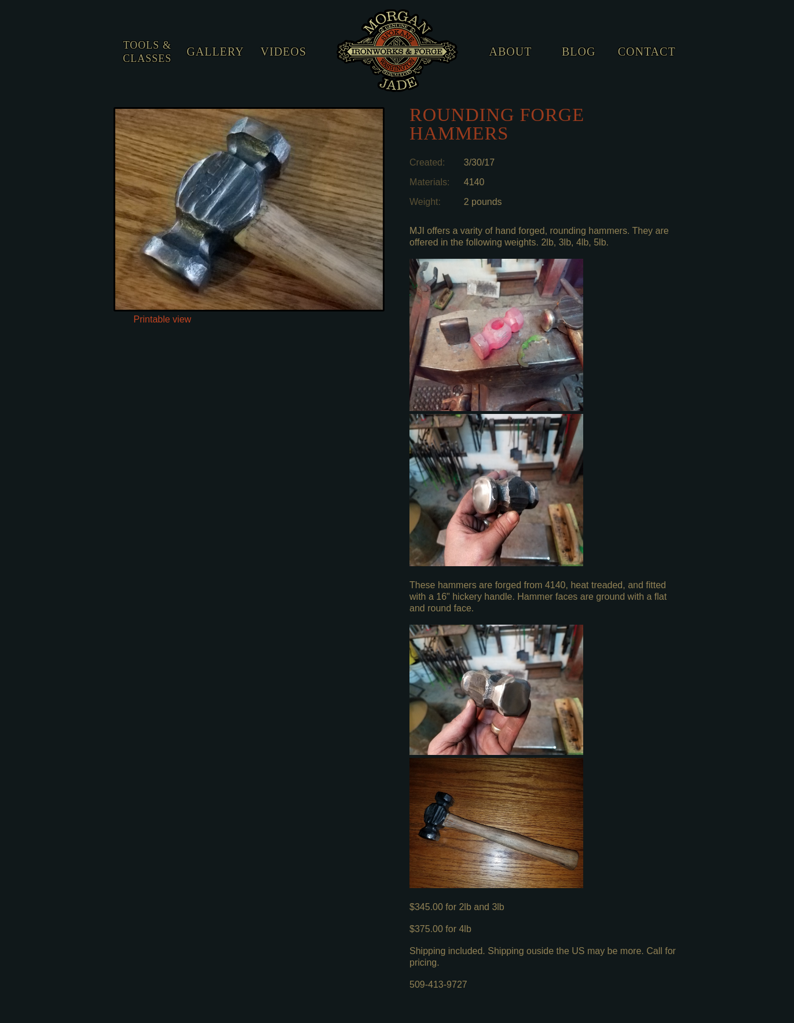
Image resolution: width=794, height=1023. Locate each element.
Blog (578, 51)
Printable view (163, 319)
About (510, 51)
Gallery (215, 51)
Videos (283, 51)
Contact (647, 51)
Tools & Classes (147, 51)
